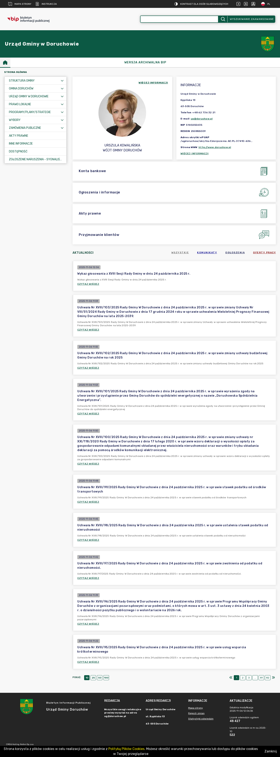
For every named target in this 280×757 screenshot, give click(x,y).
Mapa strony (19, 4)
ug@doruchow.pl (202, 118)
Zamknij (270, 751)
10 (87, 677)
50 (99, 677)
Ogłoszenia (235, 252)
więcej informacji (153, 82)
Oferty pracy (264, 252)
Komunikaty (207, 252)
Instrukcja (46, 4)
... (255, 677)
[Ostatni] (273, 677)
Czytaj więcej (88, 284)
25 (93, 677)
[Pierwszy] (231, 677)
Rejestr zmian (196, 713)
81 (261, 677)
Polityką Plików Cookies (126, 749)
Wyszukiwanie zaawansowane (252, 19)
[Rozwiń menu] (62, 80)
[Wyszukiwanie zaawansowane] (179, 19)
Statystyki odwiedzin (200, 718)
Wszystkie (180, 252)
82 (267, 677)
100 (106, 677)
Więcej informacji (195, 153)
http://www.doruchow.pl (215, 147)
